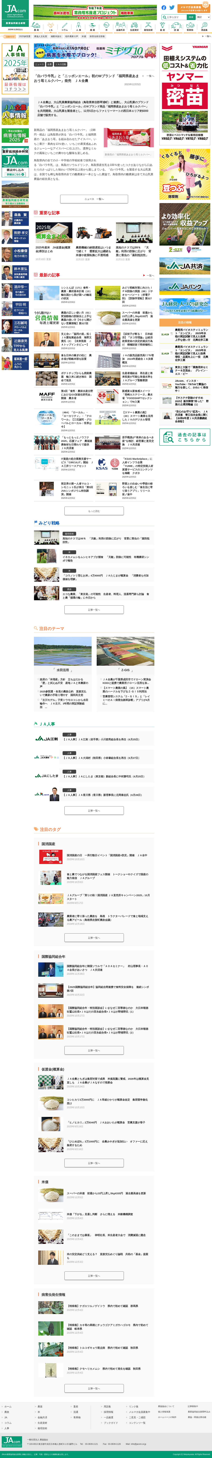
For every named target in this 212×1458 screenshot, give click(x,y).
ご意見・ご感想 (137, 1417)
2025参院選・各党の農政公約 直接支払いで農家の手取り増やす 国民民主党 (63, 693)
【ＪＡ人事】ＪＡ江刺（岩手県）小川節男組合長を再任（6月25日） (102, 739)
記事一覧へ (94, 609)
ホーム (8, 1406)
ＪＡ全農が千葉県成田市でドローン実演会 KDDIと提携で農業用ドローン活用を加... (127, 681)
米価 (45, 1182)
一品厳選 (108, 1417)
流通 (75, 1412)
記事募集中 (193, 1406)
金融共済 (42, 1417)
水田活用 (63, 670)
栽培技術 (69, 533)
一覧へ (150, 76)
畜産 (75, 1406)
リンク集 (133, 1406)
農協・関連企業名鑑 (197, 1417)
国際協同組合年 (53, 957)
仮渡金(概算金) (53, 1069)
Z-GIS (125, 670)
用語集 (107, 1406)
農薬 (40, 1406)
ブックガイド (111, 1422)
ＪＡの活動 (60, 64)
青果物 (77, 1417)
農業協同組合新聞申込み (199, 1412)
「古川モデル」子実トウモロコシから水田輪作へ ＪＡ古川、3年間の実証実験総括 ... (64, 703)
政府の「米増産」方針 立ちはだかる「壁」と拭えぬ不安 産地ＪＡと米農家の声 (64, 683)
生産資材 (42, 1422)
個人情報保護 (164, 1412)
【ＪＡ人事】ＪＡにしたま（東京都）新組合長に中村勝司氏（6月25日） (104, 776)
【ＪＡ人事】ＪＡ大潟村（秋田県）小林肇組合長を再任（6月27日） (102, 757)
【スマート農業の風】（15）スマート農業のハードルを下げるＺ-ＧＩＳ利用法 (126, 689)
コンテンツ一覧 (137, 1422)
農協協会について (166, 1406)
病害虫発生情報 (53, 1295)
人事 (69, 734)
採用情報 (108, 1412)
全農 (49, 64)
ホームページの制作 (167, 1417)
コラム (8, 1422)
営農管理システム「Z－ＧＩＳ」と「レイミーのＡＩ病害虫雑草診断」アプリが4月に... (126, 700)
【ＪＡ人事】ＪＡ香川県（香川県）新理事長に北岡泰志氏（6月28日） (103, 794)
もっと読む (94, 511)
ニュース (39, 64)
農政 (69, 589)
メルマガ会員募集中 (139, 1412)
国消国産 (48, 844)
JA (5, 1417)
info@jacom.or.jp (138, 1444)
